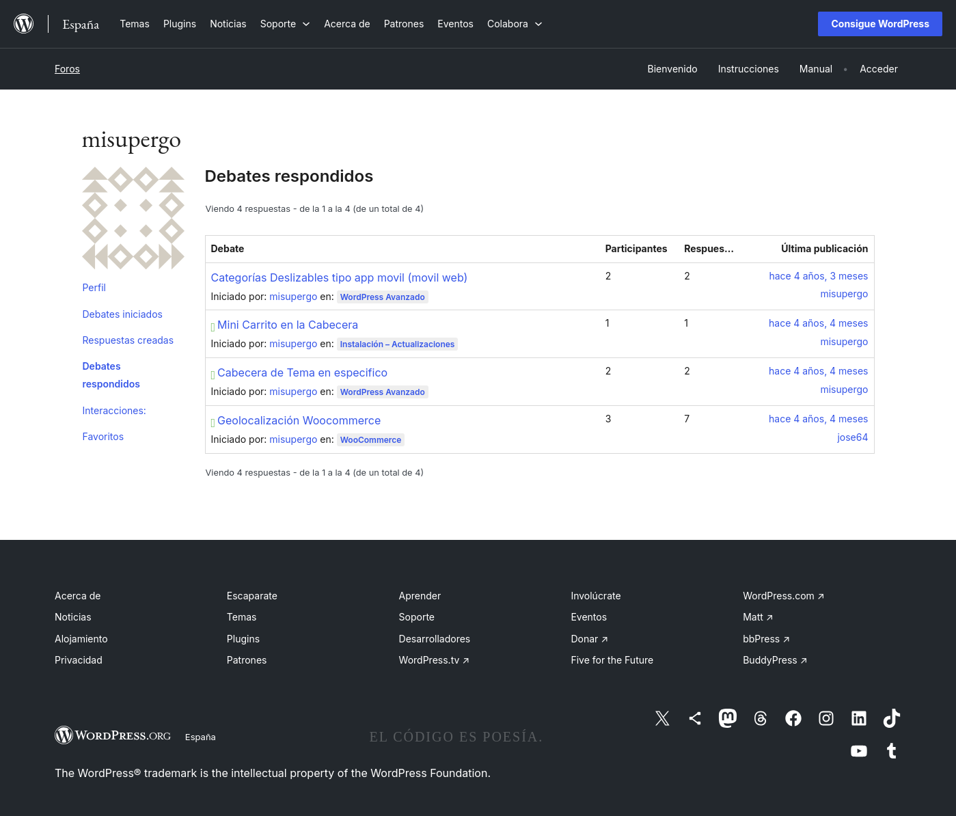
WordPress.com (784, 595)
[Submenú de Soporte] (285, 23)
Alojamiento (81, 638)
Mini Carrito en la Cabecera (285, 324)
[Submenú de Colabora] (514, 23)
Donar (589, 638)
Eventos (589, 617)
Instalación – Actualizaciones (397, 344)
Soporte (417, 617)
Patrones (247, 660)
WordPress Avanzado (382, 297)
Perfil (94, 287)
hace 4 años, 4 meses (818, 323)
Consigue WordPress (880, 23)
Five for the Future (612, 660)
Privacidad (79, 660)
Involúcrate (595, 595)
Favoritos (103, 436)
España (200, 736)
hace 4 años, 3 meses (818, 276)
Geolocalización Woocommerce (296, 420)
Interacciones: (114, 410)
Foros (67, 68)
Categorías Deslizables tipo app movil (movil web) (339, 277)
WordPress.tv (434, 660)
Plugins (243, 638)
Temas (242, 617)
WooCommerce (371, 440)
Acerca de (78, 595)
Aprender (420, 595)
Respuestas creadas (128, 340)
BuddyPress (775, 660)
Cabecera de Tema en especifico (299, 372)
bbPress (766, 638)
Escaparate (252, 595)
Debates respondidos (111, 375)
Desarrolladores (435, 638)
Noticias (73, 617)
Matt (758, 617)
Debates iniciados (123, 314)
